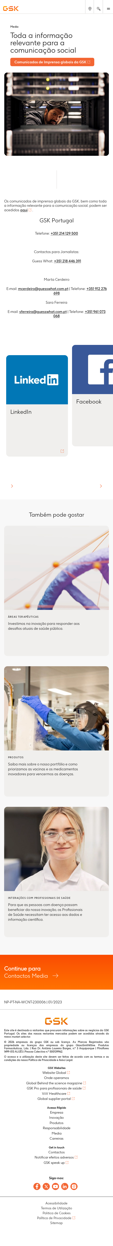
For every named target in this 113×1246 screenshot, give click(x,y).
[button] (12, 486)
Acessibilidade (56, 1203)
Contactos (56, 1152)
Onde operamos (56, 1078)
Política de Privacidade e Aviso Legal (50, 1060)
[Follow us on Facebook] (37, 1186)
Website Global (54, 1073)
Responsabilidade (56, 1128)
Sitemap (56, 1223)
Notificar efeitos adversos (54, 1157)
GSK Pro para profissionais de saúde (54, 1088)
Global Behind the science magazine (54, 1083)
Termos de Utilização (56, 1208)
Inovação (56, 1117)
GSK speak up (54, 1163)
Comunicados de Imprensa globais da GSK (50, 62)
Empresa (56, 1112)
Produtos (56, 1123)
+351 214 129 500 (64, 233)
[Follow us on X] (46, 1186)
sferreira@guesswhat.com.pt (43, 311)
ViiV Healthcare (54, 1093)
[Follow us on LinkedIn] (64, 1186)
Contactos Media (56, 972)
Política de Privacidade (54, 1218)
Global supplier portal (54, 1099)
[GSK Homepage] (11, 8)
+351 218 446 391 (67, 261)
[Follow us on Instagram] (74, 1186)
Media (57, 1133)
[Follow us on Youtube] (55, 1186)
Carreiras (56, 1138)
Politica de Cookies (57, 1213)
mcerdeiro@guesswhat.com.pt (43, 288)
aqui (24, 210)
